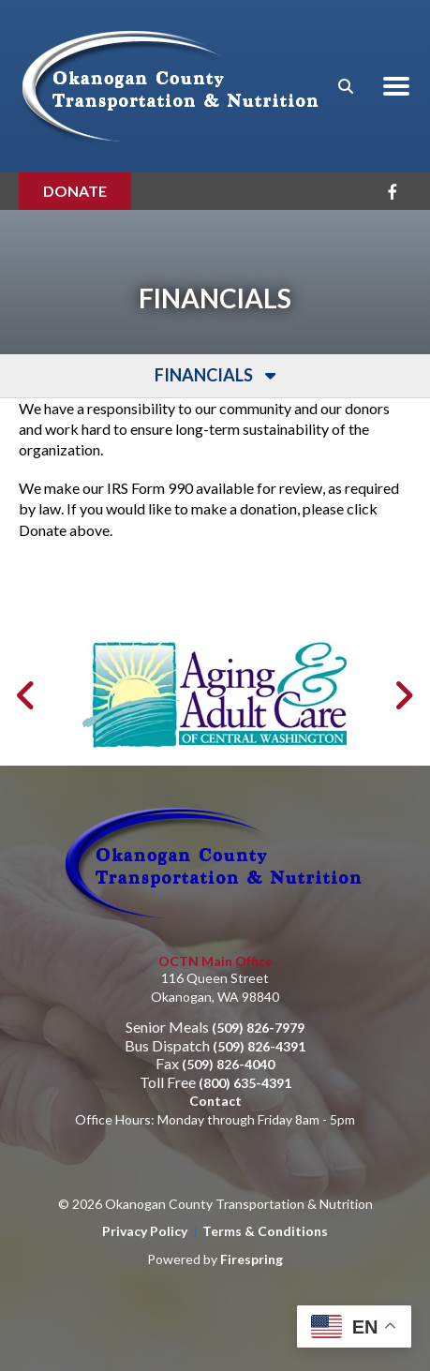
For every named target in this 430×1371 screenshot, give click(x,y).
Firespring (251, 1222)
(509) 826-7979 (258, 992)
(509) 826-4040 (228, 1028)
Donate (75, 191)
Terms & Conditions (265, 1195)
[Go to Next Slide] (403, 659)
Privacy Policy (144, 1195)
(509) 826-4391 (259, 1010)
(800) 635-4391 (245, 1046)
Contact (215, 1065)
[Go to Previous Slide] (26, 659)
